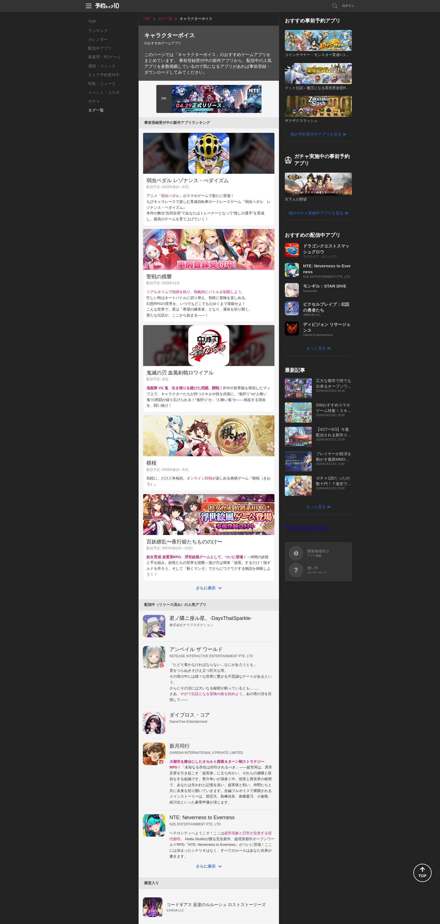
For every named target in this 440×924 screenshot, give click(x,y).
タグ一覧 (96, 110)
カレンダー (98, 39)
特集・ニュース (102, 83)
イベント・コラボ (104, 92)
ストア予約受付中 (104, 75)
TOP (92, 21)
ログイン (348, 5)
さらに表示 (206, 588)
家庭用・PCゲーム (104, 57)
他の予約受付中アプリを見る (316, 134)
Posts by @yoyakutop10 (306, 528)
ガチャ (94, 101)
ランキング (98, 30)
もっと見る (316, 348)
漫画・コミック (102, 66)
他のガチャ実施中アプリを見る (315, 213)
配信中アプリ (100, 48)
